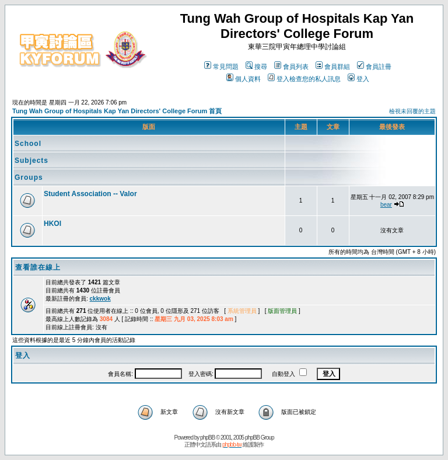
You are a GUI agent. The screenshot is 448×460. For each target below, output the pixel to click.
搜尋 (256, 66)
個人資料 (243, 78)
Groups (29, 177)
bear (386, 204)
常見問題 (221, 66)
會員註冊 (374, 66)
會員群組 (333, 66)
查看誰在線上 (38, 267)
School (28, 144)
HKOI (52, 223)
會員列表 (291, 66)
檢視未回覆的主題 (412, 111)
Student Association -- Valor (90, 194)
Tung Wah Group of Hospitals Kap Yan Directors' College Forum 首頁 (117, 110)
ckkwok (100, 298)
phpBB (207, 437)
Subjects (31, 160)
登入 (358, 78)
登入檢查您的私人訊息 (304, 78)
